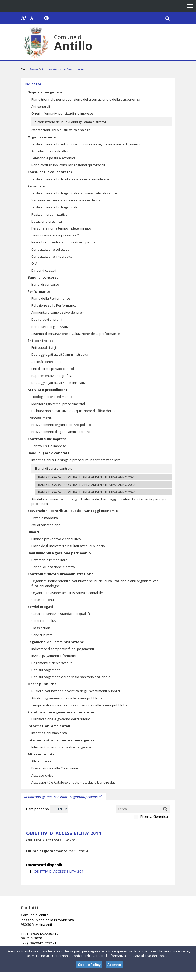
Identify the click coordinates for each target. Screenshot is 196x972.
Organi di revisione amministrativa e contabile (67, 592)
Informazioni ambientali (49, 726)
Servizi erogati (40, 606)
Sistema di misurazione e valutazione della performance (75, 333)
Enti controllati (41, 340)
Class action (40, 628)
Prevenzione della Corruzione (54, 768)
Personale (36, 186)
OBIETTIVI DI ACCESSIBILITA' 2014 (59, 870)
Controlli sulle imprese (47, 439)
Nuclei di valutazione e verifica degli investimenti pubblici (75, 691)
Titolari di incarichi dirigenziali (54, 207)
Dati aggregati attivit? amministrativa (59, 382)
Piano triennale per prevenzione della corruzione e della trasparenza (85, 99)
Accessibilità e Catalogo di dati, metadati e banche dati (73, 782)
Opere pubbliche (42, 684)
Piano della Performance (50, 298)
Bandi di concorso (43, 277)
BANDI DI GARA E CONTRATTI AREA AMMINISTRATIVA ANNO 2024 (86, 492)
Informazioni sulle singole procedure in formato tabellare (76, 459)
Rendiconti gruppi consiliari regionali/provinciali (68, 165)
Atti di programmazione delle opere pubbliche (67, 698)
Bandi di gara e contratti (49, 453)
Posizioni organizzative (49, 214)
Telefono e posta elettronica (53, 158)
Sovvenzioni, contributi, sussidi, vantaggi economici (73, 510)
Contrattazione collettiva (50, 249)
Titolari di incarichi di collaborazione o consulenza (70, 179)
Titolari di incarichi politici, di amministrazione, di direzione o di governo (86, 144)
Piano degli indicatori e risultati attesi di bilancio (68, 545)
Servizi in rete (42, 635)
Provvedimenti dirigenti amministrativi (60, 431)
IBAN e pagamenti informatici (53, 655)
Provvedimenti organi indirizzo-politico (61, 424)
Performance (39, 291)
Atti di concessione (45, 525)
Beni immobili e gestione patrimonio (59, 553)
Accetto (114, 964)
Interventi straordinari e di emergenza (61, 740)
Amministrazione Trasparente (63, 69)
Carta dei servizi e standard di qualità (60, 613)
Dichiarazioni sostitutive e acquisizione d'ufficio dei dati (74, 410)
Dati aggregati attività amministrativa (59, 354)
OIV (34, 263)
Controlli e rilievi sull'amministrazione (60, 574)
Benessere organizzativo (51, 326)
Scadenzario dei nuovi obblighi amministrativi (70, 122)
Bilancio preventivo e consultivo (56, 538)
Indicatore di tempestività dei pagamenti (62, 648)
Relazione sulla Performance (54, 305)
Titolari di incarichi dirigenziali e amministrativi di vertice (74, 193)
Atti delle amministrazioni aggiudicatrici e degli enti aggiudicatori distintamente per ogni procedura (98, 501)
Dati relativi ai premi (46, 319)
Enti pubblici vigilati (45, 347)
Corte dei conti (42, 599)
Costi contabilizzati (45, 620)
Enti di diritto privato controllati (54, 368)
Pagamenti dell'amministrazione (56, 641)
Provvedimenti (40, 417)
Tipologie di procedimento (51, 396)
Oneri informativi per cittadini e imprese (62, 113)
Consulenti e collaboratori (50, 172)
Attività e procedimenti (48, 389)
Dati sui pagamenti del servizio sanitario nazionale (70, 677)
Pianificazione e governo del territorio (61, 712)
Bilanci (33, 532)
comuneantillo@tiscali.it (101, 928)
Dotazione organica (46, 221)
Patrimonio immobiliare (49, 560)
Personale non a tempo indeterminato (61, 228)
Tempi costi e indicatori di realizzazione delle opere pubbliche (79, 705)
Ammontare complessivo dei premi (58, 312)
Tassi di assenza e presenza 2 (55, 235)
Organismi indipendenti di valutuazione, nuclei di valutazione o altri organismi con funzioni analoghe (95, 583)
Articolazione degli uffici (49, 151)
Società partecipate (46, 361)
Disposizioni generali (46, 92)
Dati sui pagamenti (45, 670)
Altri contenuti (41, 754)
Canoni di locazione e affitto (53, 567)
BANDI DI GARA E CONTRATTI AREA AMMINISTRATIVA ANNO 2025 (86, 477)
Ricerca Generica (154, 817)
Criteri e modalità (44, 518)
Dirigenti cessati (43, 270)
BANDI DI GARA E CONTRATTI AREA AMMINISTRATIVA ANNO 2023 (86, 484)
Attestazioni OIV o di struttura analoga (61, 130)
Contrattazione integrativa (51, 256)
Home (34, 69)
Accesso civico (42, 775)
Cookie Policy (89, 964)
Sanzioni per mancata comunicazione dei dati (66, 200)
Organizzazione (42, 137)
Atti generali (40, 106)
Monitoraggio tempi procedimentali (58, 403)
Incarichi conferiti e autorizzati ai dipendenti (65, 242)
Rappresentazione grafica (51, 375)
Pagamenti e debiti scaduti (52, 663)
